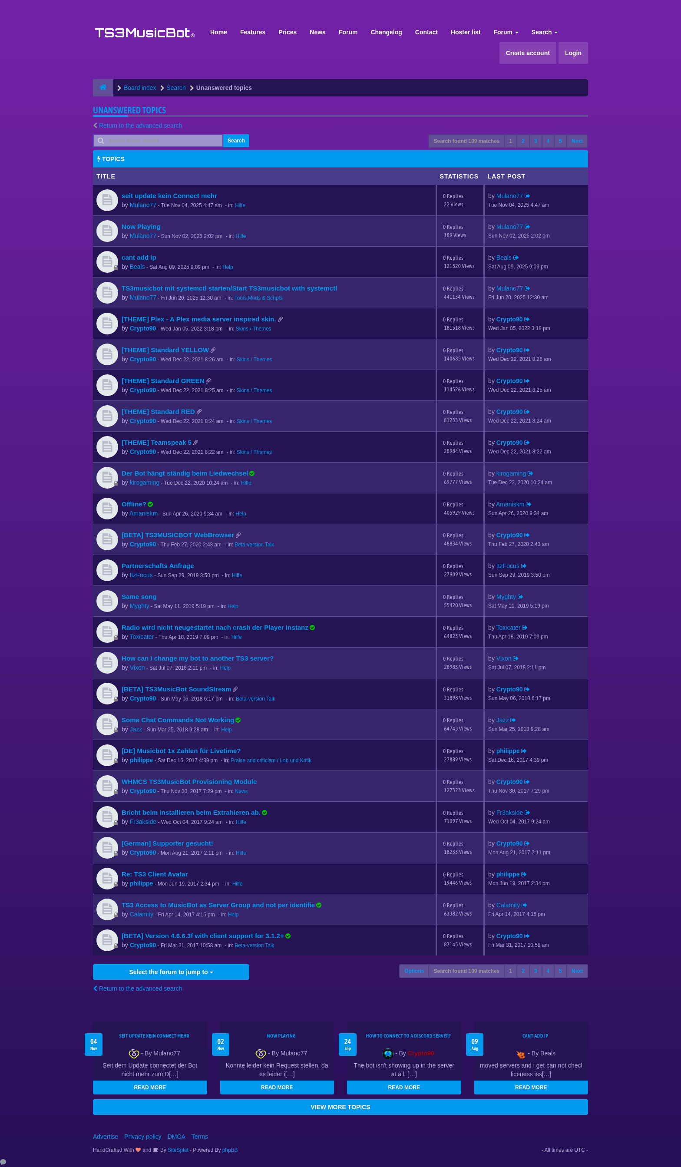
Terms (200, 1136)
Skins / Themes (253, 329)
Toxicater (141, 636)
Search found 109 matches (466, 141)
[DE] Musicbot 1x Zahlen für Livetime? (181, 750)
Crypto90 (143, 328)
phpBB (230, 1150)
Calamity (141, 914)
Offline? (134, 504)
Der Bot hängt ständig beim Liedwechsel (185, 473)
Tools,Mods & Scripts (259, 298)
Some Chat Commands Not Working (178, 720)
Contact (426, 32)
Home (218, 32)
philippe (141, 760)
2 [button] (523, 141)
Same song (139, 596)
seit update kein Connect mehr (169, 195)
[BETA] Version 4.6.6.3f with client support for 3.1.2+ (203, 935)
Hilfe (240, 205)
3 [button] (535, 141)
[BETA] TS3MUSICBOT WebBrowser (178, 535)
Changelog (386, 32)
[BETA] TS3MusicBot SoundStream (176, 689)
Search (545, 32)
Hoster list (465, 32)
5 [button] (560, 141)
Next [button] (577, 141)
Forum (348, 32)
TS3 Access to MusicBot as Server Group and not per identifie (218, 905)
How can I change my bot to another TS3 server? (198, 658)
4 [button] (548, 141)
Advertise (105, 1136)
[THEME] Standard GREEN (163, 380)
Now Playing (141, 226)
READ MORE (150, 1087)
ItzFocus (141, 575)
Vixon (137, 667)
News (318, 32)
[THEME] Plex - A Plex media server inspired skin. (199, 319)
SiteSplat (177, 1150)
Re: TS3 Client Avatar (155, 874)
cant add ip (139, 257)
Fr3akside (143, 821)
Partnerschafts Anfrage (158, 565)
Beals (137, 266)
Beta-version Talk (254, 545)
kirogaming (144, 482)
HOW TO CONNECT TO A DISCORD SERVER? (408, 1036)
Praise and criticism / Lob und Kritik (271, 760)
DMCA (176, 1136)
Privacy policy (143, 1136)
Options (414, 971)
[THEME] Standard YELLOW (165, 350)
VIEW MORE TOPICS (340, 1107)
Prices (287, 32)
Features (252, 32)
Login (573, 53)
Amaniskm (143, 513)
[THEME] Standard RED (158, 411)
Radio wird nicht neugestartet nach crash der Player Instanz (215, 627)
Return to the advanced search (140, 125)
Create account (528, 53)
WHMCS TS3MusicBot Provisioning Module (189, 781)
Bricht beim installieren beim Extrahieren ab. (191, 812)
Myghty (139, 605)
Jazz (136, 729)
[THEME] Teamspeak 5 (157, 442)
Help (227, 267)
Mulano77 (143, 205)
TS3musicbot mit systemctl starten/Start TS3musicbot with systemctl (229, 288)
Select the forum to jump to (171, 972)
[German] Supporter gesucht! (167, 843)
